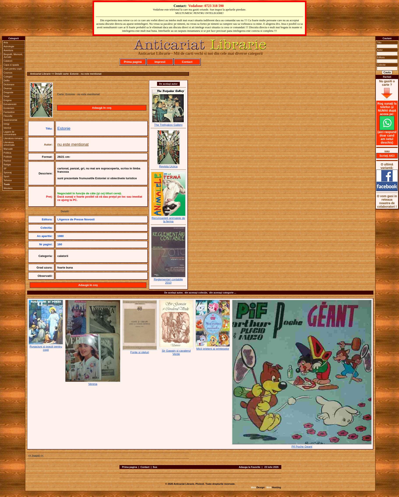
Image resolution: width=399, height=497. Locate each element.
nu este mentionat (73, 144)
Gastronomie (10, 120)
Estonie (63, 128)
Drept (6, 96)
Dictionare (9, 84)
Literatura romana (13, 138)
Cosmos (8, 72)
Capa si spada (11, 64)
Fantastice (9, 112)
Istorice (7, 127)
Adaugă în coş (102, 107)
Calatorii (8, 61)
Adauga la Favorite (249, 467)
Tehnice (8, 180)
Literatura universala (9, 143)
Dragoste (8, 92)
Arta (6, 42)
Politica (7, 152)
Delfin (7, 80)
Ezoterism (9, 108)
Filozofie (8, 116)
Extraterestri (10, 104)
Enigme (8, 100)
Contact (187, 61)
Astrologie (9, 46)
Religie (7, 164)
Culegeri (8, 76)
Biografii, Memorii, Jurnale (13, 55)
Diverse (8, 88)
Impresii (159, 61)
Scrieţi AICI (387, 155)
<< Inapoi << (36, 455)
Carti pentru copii (13, 68)
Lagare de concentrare (10, 133)
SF (5, 168)
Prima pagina (129, 467)
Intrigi (6, 124)
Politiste (8, 156)
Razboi (7, 160)
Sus (155, 467)
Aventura (8, 50)
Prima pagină (133, 61)
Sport (6, 176)
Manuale (8, 149)
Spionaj (8, 172)
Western (8, 188)
